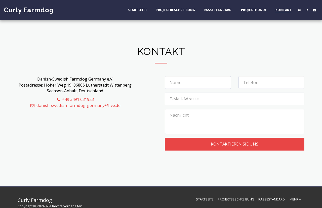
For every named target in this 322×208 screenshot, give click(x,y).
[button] (306, 10)
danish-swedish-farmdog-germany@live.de (75, 105)
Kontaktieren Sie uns (234, 144)
